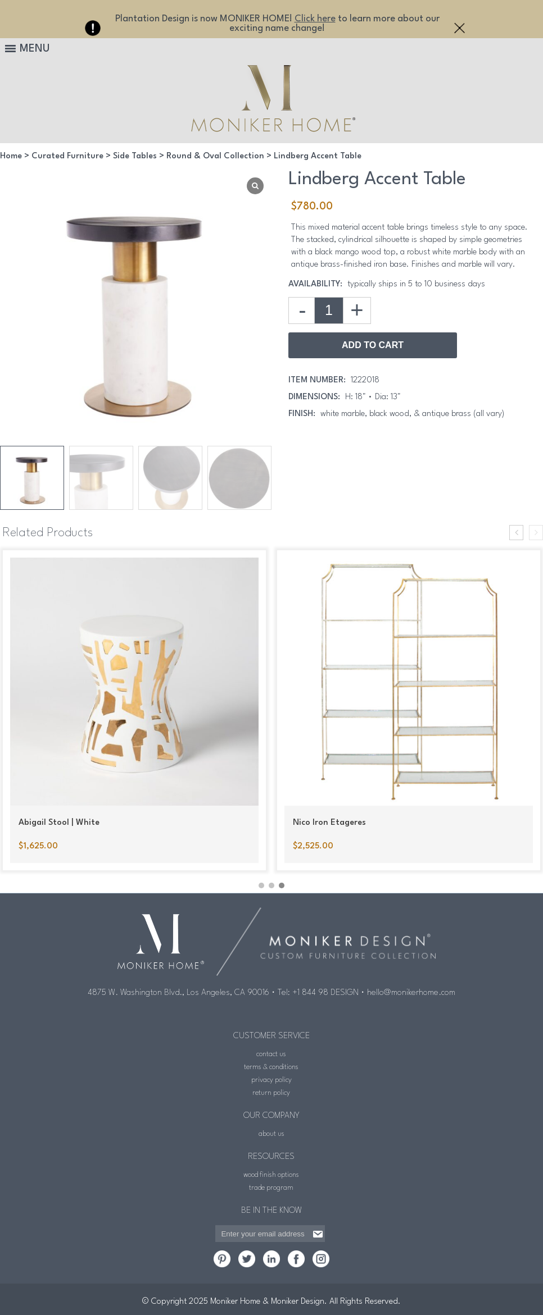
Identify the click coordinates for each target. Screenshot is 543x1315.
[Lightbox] (255, 185)
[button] (261, 884)
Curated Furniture (67, 156)
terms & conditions (271, 1066)
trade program (271, 1186)
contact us (271, 1053)
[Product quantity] (328, 310)
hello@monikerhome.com (411, 992)
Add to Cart (373, 345)
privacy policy (271, 1079)
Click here (315, 19)
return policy (271, 1091)
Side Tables (135, 156)
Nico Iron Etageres (329, 823)
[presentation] (516, 532)
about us (271, 1132)
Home (11, 156)
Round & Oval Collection (215, 156)
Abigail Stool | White (59, 823)
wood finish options (271, 1173)
